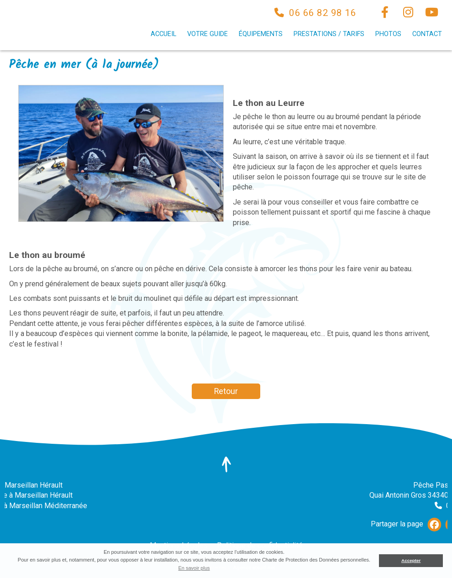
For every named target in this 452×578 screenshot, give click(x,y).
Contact (427, 34)
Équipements (261, 34)
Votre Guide (207, 34)
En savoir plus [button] (194, 568)
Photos (388, 34)
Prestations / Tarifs (329, 34)
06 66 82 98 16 (322, 12)
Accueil (163, 34)
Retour (226, 391)
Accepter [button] (410, 560)
